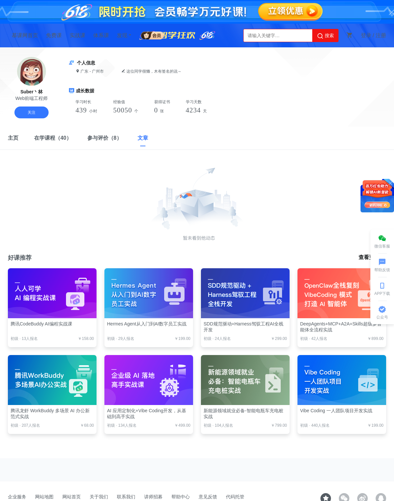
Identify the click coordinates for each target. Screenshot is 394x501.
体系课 (101, 35)
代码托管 (235, 496)
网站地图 (44, 496)
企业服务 (17, 496)
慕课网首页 (25, 35)
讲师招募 (153, 496)
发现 (125, 35)
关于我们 (99, 496)
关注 (31, 112)
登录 (366, 35)
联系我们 (126, 496)
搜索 (325, 36)
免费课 (54, 35)
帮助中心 (180, 496)
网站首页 (71, 496)
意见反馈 (208, 496)
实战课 (77, 35)
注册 (381, 35)
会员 (152, 34)
